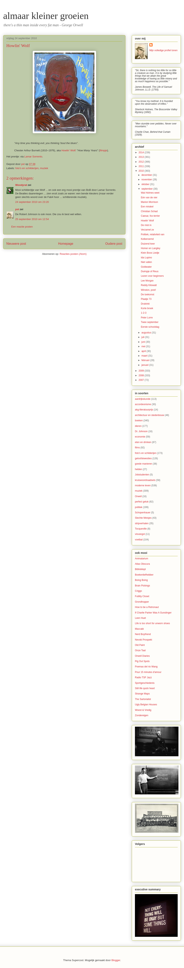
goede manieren (143, 463)
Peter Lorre (147, 317)
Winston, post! (148, 290)
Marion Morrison (149, 202)
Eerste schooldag (150, 326)
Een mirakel (147, 206)
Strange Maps (142, 693)
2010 (142, 170)
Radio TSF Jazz (143, 677)
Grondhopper (142, 601)
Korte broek (147, 308)
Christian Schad (149, 211)
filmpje (103, 150)
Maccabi (139, 628)
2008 (142, 375)
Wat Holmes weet (150, 192)
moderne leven (143, 485)
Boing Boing (141, 580)
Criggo (138, 591)
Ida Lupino (146, 257)
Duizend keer (148, 243)
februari (145, 360)
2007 (142, 380)
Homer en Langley (150, 248)
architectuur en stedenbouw (149, 415)
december (147, 175)
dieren (138, 426)
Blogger (115, 960)
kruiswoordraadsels (145, 480)
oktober (145, 184)
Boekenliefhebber (144, 574)
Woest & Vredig (143, 710)
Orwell (138, 496)
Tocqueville (141, 528)
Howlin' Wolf (68, 150)
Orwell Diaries (142, 656)
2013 (142, 157)
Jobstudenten (142, 474)
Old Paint (140, 645)
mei (143, 346)
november (147, 179)
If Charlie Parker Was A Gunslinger (153, 612)
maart (144, 355)
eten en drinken (143, 442)
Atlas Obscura (142, 564)
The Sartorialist (143, 699)
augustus (146, 332)
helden (138, 469)
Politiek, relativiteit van (152, 234)
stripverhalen (142, 523)
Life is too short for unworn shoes (152, 623)
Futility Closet (142, 596)
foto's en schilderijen (27, 168)
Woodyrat (21, 184)
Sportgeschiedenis (145, 683)
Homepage (65, 243)
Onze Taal (140, 650)
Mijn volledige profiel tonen (163, 50)
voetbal (139, 539)
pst (17, 209)
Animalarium (141, 558)
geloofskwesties (143, 458)
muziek (44, 168)
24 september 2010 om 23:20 (32, 201)
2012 (142, 161)
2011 (142, 166)
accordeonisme (143, 404)
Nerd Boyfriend (143, 634)
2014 (142, 152)
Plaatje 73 (146, 299)
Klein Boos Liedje (150, 252)
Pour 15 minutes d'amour (148, 672)
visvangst (140, 534)
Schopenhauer (142, 512)
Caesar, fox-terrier (150, 215)
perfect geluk (142, 501)
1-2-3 (143, 312)
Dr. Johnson (141, 431)
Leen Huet (140, 618)
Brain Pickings (142, 585)
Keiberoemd (147, 239)
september (147, 188)
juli (143, 337)
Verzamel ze (147, 229)
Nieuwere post (16, 243)
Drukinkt (145, 303)
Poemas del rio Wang (146, 666)
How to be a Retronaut (147, 607)
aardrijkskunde (142, 399)
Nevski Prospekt (143, 639)
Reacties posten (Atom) (73, 253)
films (137, 447)
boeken (139, 420)
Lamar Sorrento (33, 156)
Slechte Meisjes (143, 517)
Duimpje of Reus (149, 271)
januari (145, 365)
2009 (142, 370)
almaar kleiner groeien (46, 15)
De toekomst (147, 294)
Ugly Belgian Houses (146, 704)
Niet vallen (146, 262)
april (144, 351)
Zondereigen (141, 715)
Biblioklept (140, 569)
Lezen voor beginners (152, 276)
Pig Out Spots (142, 661)
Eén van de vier (149, 197)
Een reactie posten (22, 226)
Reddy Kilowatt (149, 285)
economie (140, 436)
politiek (138, 507)
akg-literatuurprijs (144, 409)
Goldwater (146, 266)
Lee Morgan (147, 280)
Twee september (149, 322)
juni (143, 342)
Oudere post (113, 243)
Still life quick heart (145, 688)
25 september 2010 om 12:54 (32, 219)
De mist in (146, 225)
